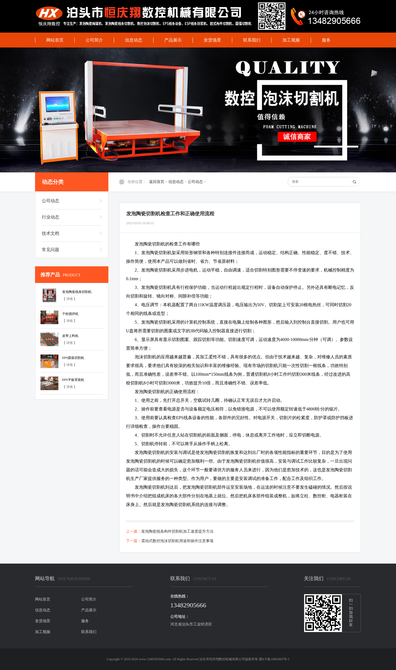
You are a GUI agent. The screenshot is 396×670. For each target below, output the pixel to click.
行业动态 (50, 217)
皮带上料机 (70, 336)
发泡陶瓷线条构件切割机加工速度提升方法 (177, 531)
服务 (326, 40)
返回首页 (156, 182)
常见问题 (50, 249)
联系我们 (251, 40)
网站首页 (55, 40)
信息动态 (133, 40)
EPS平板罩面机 (73, 380)
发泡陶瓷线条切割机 (77, 292)
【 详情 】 (69, 299)
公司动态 (195, 182)
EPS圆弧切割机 (73, 358)
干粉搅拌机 (70, 314)
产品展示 (173, 40)
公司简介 (94, 40)
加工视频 (291, 40)
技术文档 (50, 233)
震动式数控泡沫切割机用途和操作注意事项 (177, 541)
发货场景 (212, 40)
